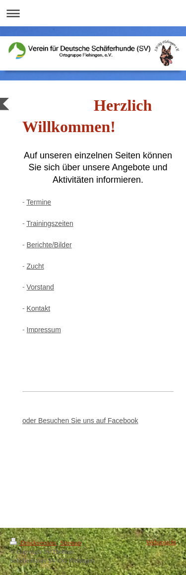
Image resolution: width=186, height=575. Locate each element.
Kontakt (38, 308)
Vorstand (40, 287)
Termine (38, 202)
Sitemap (70, 542)
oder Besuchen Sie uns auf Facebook (80, 421)
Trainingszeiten (49, 223)
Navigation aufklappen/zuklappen (93, 13)
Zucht (35, 266)
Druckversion (33, 542)
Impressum (44, 330)
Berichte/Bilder (49, 245)
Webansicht (161, 542)
